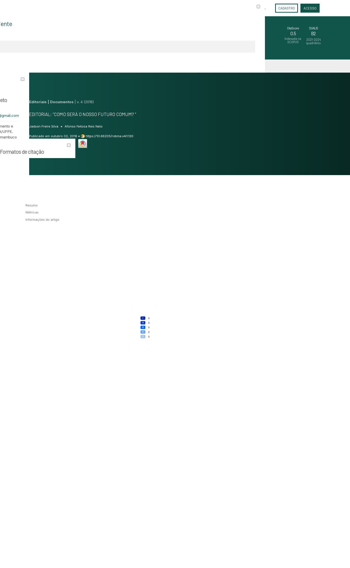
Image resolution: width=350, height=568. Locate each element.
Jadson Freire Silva (44, 126)
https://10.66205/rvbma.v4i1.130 (109, 136)
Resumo (32, 205)
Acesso (310, 8)
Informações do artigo (42, 219)
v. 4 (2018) (85, 102)
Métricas (32, 212)
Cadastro (286, 8)
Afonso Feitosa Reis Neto (84, 126)
